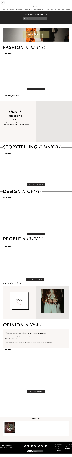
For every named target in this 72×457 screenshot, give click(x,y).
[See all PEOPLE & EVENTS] (35, 279)
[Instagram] (32, 446)
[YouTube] (42, 446)
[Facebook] (28, 446)
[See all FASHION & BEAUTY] (36, 89)
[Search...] (35, 18)
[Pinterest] (25, 446)
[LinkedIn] (39, 446)
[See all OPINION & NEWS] (36, 391)
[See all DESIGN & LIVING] (36, 234)
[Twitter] (35, 446)
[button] (57, 9)
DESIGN (8, 426)
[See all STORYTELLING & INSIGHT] (36, 184)
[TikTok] (46, 446)
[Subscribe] (30, 451)
